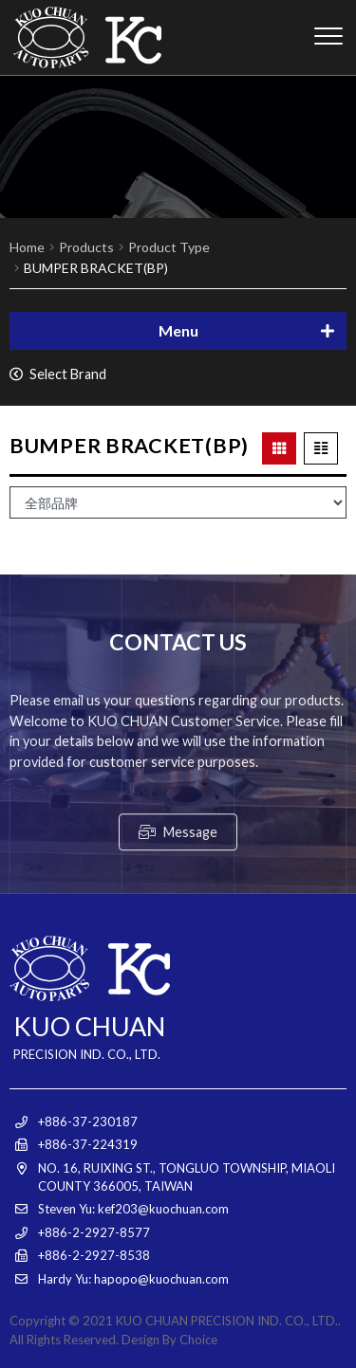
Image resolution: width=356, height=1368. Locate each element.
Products (86, 247)
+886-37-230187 (88, 1121)
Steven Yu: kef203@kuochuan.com (133, 1208)
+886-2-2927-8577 (94, 1232)
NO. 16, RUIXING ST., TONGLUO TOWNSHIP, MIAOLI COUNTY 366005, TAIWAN (186, 1177)
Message (178, 908)
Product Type (169, 247)
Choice (198, 1339)
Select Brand (57, 374)
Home (27, 247)
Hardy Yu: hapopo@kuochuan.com (133, 1278)
